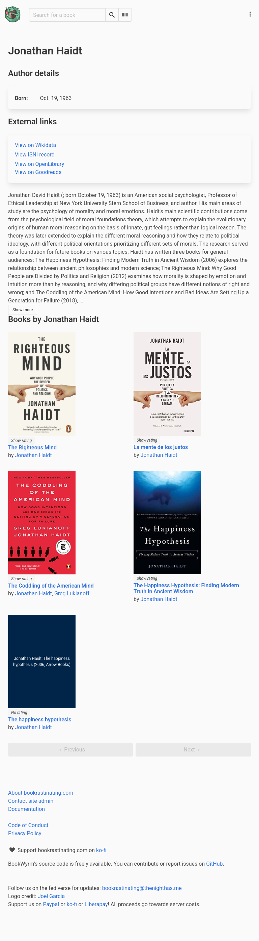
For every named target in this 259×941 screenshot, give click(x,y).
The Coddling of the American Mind (51, 586)
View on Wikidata (35, 145)
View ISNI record (35, 154)
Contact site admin (30, 801)
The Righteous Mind (32, 447)
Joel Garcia (51, 896)
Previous (70, 750)
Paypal (51, 904)
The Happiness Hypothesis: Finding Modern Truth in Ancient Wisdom (186, 588)
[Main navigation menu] (250, 14)
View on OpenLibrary (39, 164)
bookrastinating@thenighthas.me (142, 888)
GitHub (214, 864)
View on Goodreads (38, 172)
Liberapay (96, 904)
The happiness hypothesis (39, 719)
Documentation (26, 809)
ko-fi (101, 850)
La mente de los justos (161, 447)
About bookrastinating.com (40, 793)
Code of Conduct (28, 825)
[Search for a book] (67, 15)
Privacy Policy (24, 833)
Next (193, 750)
